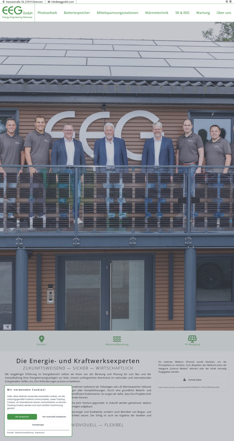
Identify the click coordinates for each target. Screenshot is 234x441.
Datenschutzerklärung (24, 432)
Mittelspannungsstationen (117, 12)
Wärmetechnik (156, 12)
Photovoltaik (47, 12)
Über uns (224, 12)
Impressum (39, 432)
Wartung (203, 12)
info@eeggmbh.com (61, 1)
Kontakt (10, 432)
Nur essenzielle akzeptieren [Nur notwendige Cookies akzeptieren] (54, 416)
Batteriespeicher (77, 12)
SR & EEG (182, 12)
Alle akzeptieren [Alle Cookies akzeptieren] (22, 416)
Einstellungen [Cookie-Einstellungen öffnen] (38, 425)
